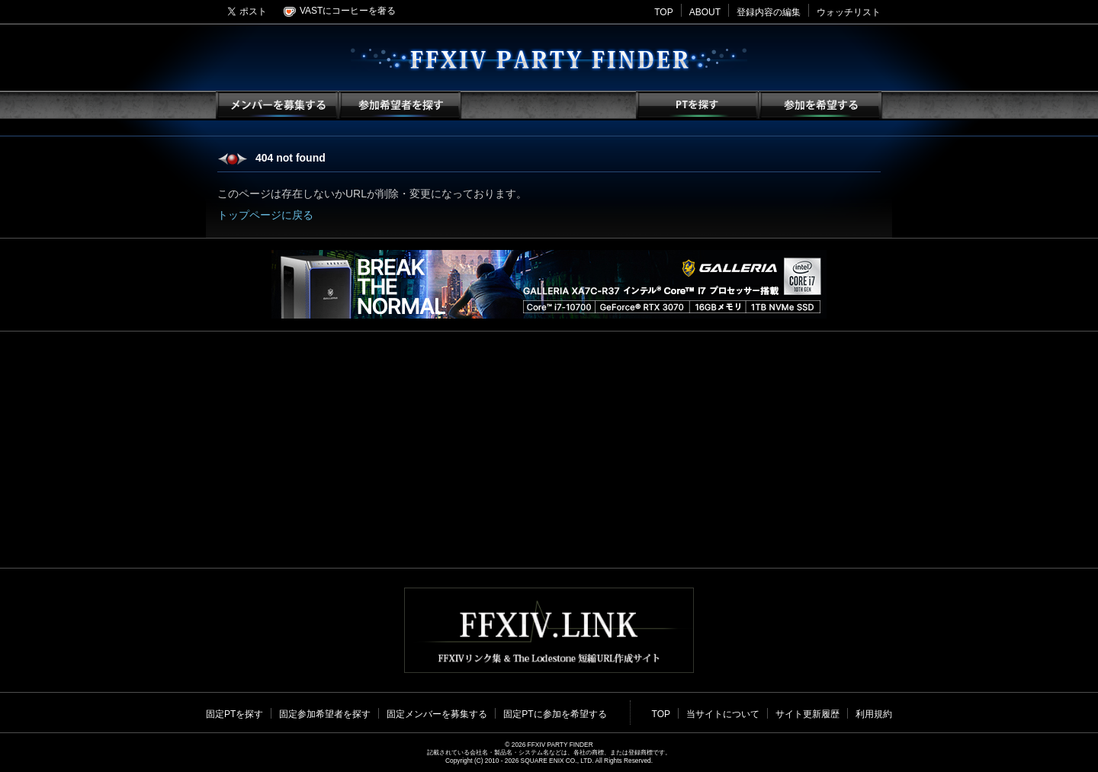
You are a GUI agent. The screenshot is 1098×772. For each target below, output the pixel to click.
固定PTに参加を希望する (554, 714)
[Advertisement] (549, 449)
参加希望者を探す (399, 105)
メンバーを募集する (277, 105)
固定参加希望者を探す (325, 714)
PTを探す (697, 105)
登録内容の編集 (769, 12)
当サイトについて (722, 714)
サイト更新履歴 (807, 714)
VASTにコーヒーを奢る (340, 10)
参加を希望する (819, 105)
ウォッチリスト (849, 12)
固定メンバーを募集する (437, 714)
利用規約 (874, 714)
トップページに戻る (265, 215)
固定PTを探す (234, 714)
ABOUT (705, 12)
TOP (663, 12)
